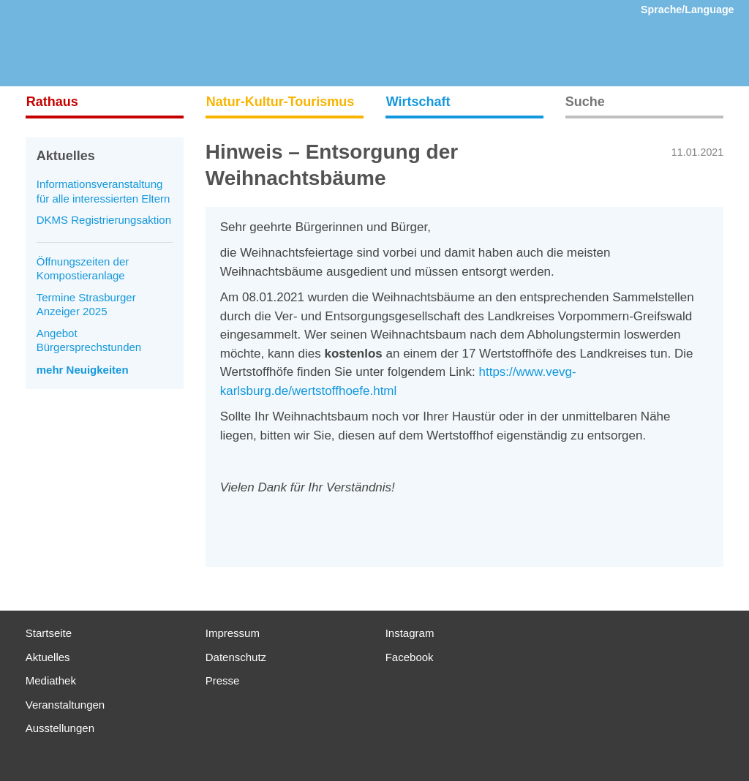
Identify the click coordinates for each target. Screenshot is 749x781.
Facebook (409, 657)
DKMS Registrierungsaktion (104, 220)
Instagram (409, 633)
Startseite (49, 633)
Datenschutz (236, 657)
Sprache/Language (687, 9)
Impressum (233, 633)
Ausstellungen (60, 728)
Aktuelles (48, 657)
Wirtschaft (418, 101)
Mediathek (51, 680)
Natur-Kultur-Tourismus (280, 101)
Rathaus (52, 101)
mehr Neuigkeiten (83, 369)
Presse (223, 680)
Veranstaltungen (65, 704)
